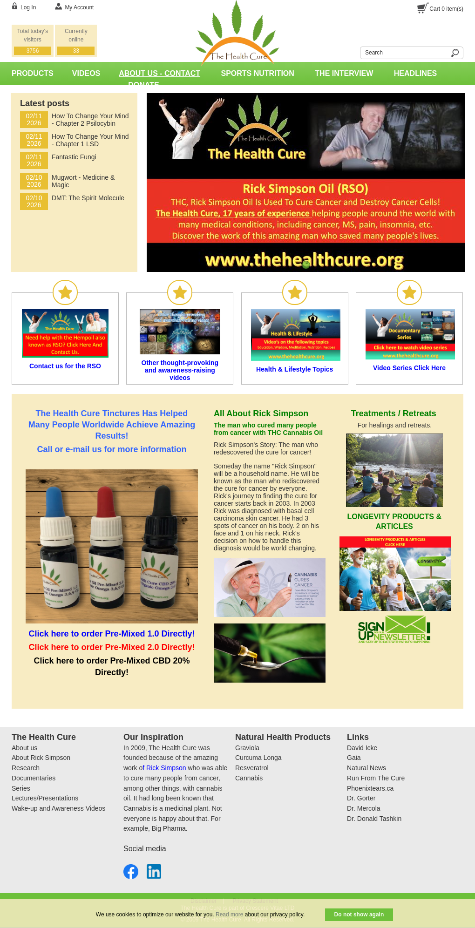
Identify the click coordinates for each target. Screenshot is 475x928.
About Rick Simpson (41, 757)
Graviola (247, 748)
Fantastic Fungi (74, 157)
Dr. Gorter (361, 798)
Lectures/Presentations (45, 798)
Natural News (366, 768)
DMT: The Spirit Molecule (88, 198)
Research (26, 768)
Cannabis (249, 778)
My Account (79, 7)
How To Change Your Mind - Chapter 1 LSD (90, 140)
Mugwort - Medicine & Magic (83, 181)
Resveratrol (252, 768)
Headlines (415, 73)
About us (24, 748)
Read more (229, 914)
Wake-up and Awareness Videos (58, 808)
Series (21, 788)
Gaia (354, 757)
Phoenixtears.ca (370, 788)
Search (354, 51)
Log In (28, 7)
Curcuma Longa (258, 757)
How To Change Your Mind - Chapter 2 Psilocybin (90, 119)
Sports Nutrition (257, 73)
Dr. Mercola (363, 808)
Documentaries (33, 778)
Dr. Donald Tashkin (374, 818)
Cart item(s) (446, 9)
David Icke (362, 748)
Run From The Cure (376, 778)
